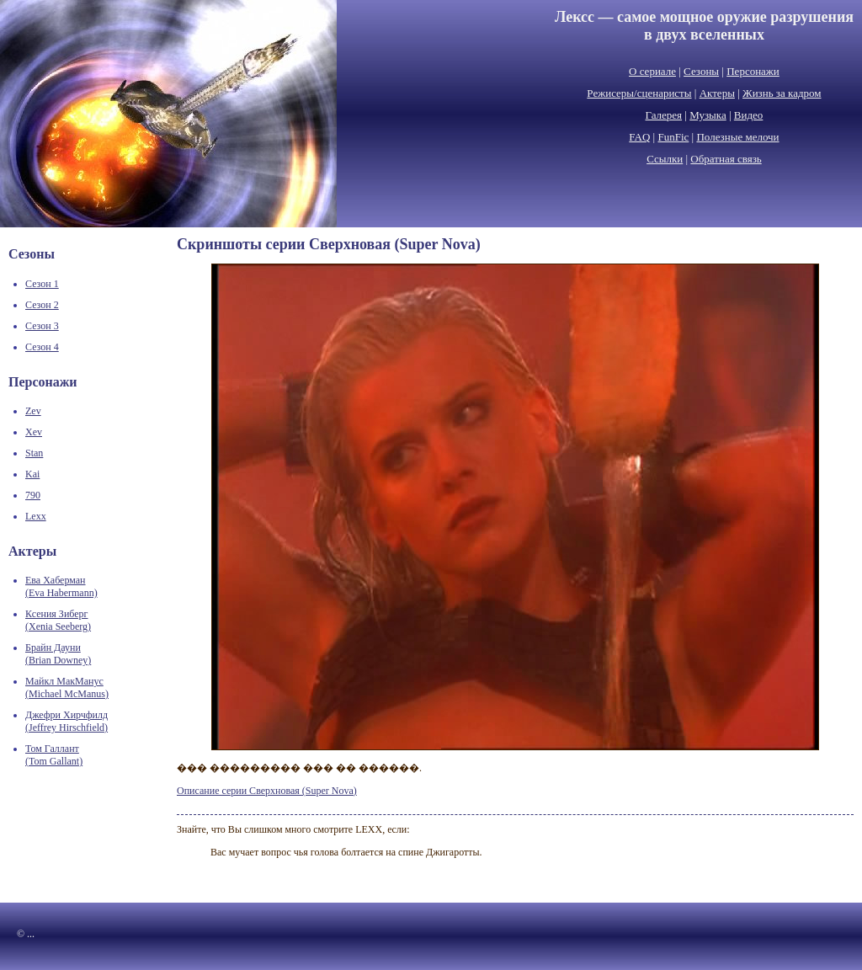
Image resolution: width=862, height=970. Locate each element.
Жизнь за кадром (782, 93)
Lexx (35, 516)
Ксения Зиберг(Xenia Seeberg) (58, 620)
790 (32, 495)
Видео (749, 115)
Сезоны (701, 71)
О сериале (652, 71)
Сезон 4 (42, 347)
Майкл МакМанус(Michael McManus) (67, 687)
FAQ (639, 137)
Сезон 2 (42, 305)
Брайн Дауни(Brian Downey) (58, 654)
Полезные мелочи (737, 137)
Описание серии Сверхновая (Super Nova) (267, 791)
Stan (34, 453)
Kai (32, 474)
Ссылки (664, 158)
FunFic (673, 137)
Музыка (707, 115)
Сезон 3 (42, 326)
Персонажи (753, 71)
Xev (33, 432)
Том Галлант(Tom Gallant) (53, 755)
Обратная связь (725, 158)
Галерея (664, 115)
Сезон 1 (42, 284)
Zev (33, 411)
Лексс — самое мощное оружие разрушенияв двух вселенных (704, 25)
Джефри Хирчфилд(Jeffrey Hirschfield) (66, 721)
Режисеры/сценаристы (639, 93)
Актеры (717, 93)
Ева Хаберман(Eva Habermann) (61, 586)
